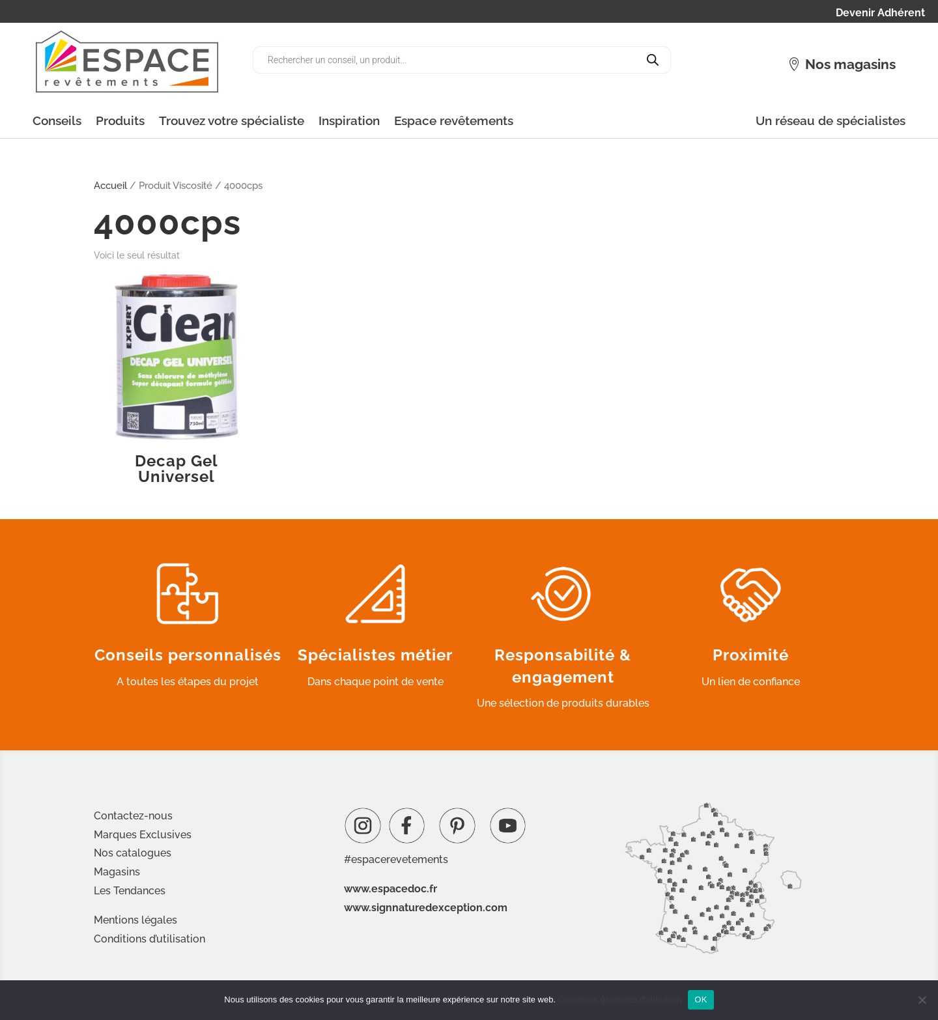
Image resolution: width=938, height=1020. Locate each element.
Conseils (57, 120)
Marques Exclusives (143, 835)
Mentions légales (135, 920)
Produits (120, 120)
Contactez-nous (133, 816)
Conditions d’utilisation (149, 939)
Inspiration (349, 120)
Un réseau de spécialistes (830, 120)
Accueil (110, 185)
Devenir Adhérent (880, 13)
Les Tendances (129, 891)
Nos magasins (850, 64)
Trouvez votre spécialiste (231, 120)
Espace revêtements (453, 120)
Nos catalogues (132, 853)
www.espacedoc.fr (390, 889)
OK (700, 999)
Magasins (117, 872)
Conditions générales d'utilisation (620, 999)
